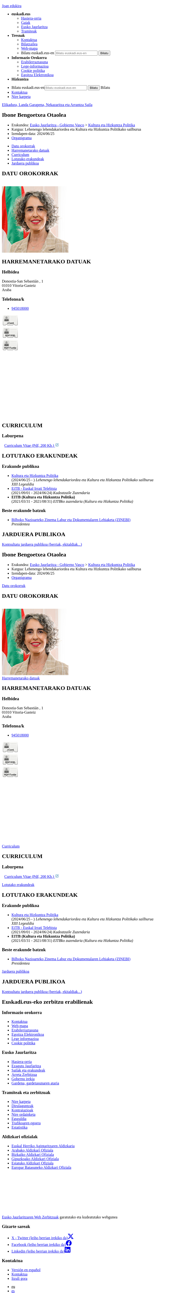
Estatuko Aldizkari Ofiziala (32, 1163)
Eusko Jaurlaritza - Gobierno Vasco (57, 125)
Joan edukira (11, 6)
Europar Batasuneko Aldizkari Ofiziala (41, 1167)
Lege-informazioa (35, 66)
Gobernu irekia (23, 1079)
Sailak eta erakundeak (28, 1070)
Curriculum (11, 846)
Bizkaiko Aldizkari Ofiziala (33, 1155)
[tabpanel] (92, 212)
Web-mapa (29, 48)
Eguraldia (19, 1119)
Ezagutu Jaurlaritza (26, 1066)
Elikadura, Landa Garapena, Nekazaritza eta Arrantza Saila (47, 105)
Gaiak (25, 23)
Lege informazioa (25, 1039)
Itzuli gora (19, 1278)
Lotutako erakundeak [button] (28, 159)
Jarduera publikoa (15, 971)
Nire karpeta (21, 97)
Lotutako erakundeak (18, 885)
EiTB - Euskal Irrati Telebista (34, 488)
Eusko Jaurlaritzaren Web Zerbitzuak (30, 1217)
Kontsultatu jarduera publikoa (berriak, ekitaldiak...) (42, 544)
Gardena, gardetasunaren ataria (35, 1083)
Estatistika (20, 1127)
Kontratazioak (22, 1110)
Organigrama (22, 138)
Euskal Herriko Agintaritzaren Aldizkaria (43, 1146)
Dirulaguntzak (23, 1106)
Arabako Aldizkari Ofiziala (32, 1150)
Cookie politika (33, 71)
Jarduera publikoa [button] (25, 163)
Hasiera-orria (31, 18)
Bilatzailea (29, 44)
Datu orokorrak (13, 586)
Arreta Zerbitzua (24, 1075)
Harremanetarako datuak (21, 678)
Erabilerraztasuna (34, 62)
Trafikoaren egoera (26, 1123)
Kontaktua (29, 40)
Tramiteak (29, 31)
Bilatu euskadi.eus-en (37, 53)
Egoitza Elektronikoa (37, 75)
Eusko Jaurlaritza (34, 27)
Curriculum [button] (20, 155)
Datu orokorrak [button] (23, 146)
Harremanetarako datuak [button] (30, 150)
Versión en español (26, 1270)
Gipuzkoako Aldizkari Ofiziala (35, 1159)
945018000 (20, 308)
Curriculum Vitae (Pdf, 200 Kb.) (31, 445)
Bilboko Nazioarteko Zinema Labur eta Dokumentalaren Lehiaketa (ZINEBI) (71, 520)
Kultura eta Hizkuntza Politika (111, 125)
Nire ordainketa (23, 1114)
